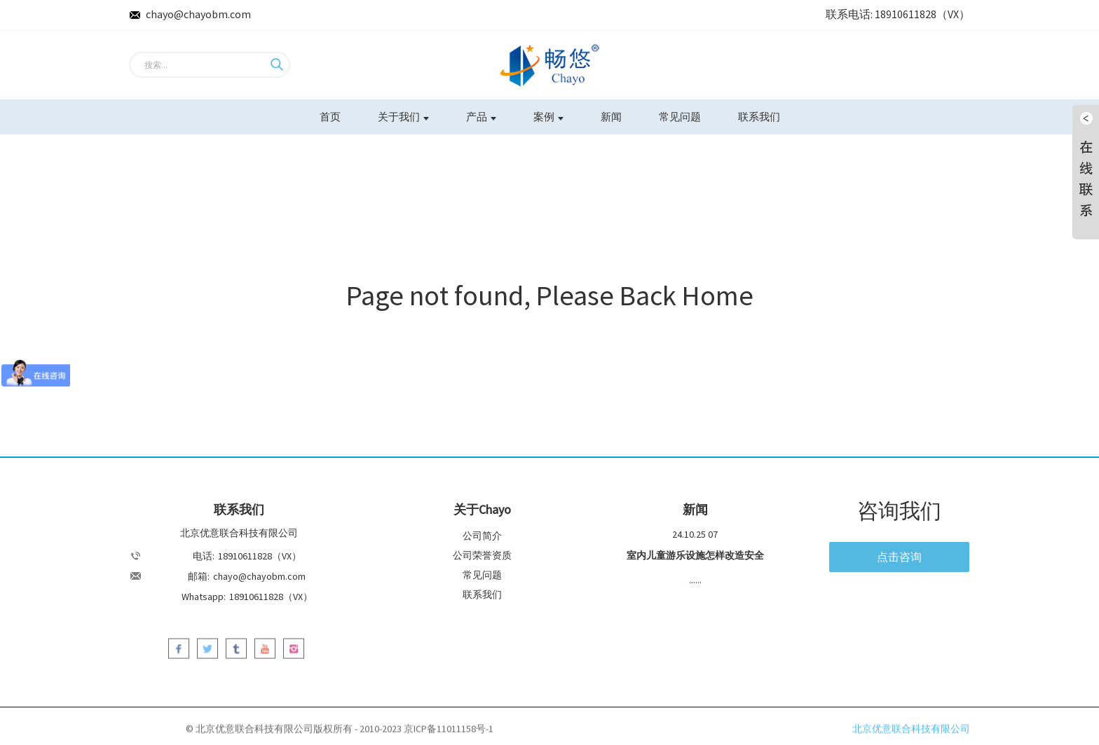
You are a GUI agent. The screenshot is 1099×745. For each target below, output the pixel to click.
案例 (548, 117)
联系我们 (759, 117)
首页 (330, 117)
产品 (481, 117)
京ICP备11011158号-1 (448, 733)
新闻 (611, 117)
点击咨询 (899, 557)
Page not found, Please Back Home (549, 295)
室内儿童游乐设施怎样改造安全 (695, 555)
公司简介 (482, 535)
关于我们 (403, 117)
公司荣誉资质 (482, 555)
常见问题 (680, 117)
